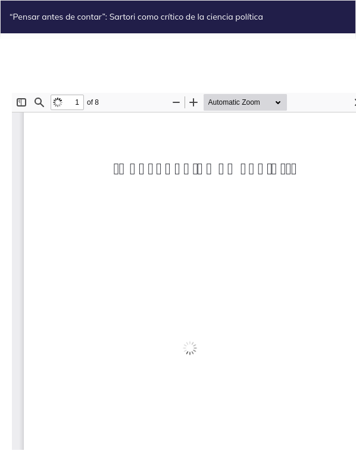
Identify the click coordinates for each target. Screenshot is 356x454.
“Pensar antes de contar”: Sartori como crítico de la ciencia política (136, 16)
